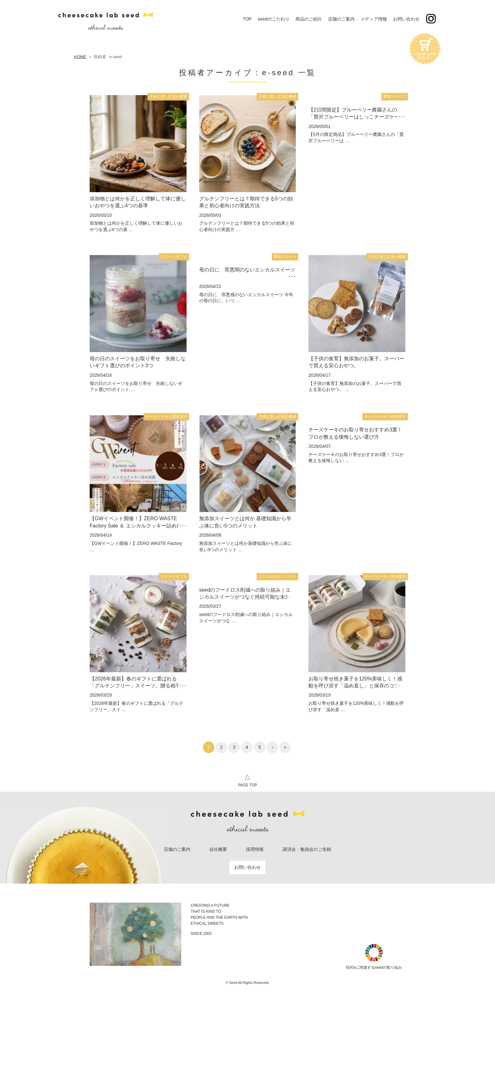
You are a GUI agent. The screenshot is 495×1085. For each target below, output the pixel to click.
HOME (80, 56)
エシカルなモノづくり (277, 576)
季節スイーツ (394, 96)
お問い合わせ (247, 867)
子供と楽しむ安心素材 (168, 96)
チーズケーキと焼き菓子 (166, 416)
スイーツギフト (174, 256)
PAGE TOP (247, 779)
